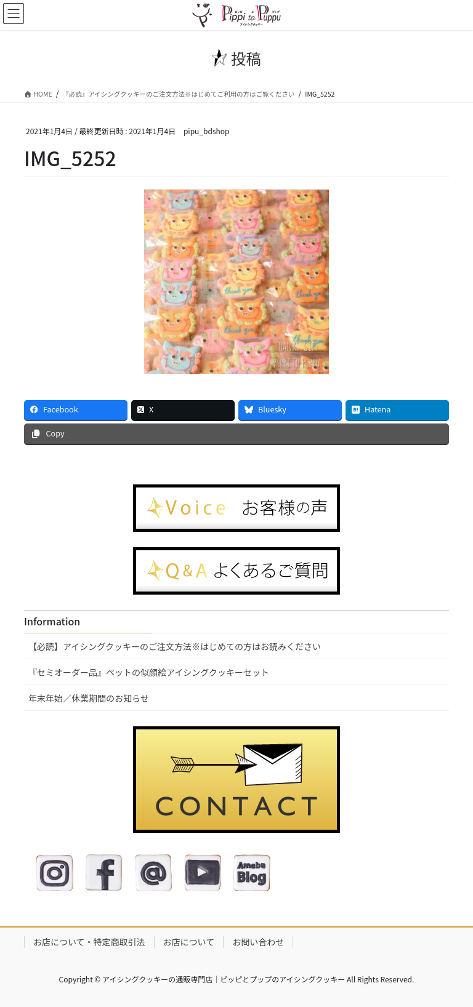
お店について (189, 942)
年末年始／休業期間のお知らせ (88, 698)
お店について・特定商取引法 (89, 942)
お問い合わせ (258, 942)
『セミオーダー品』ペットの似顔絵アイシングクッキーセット (148, 672)
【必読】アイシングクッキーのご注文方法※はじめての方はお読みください (174, 646)
